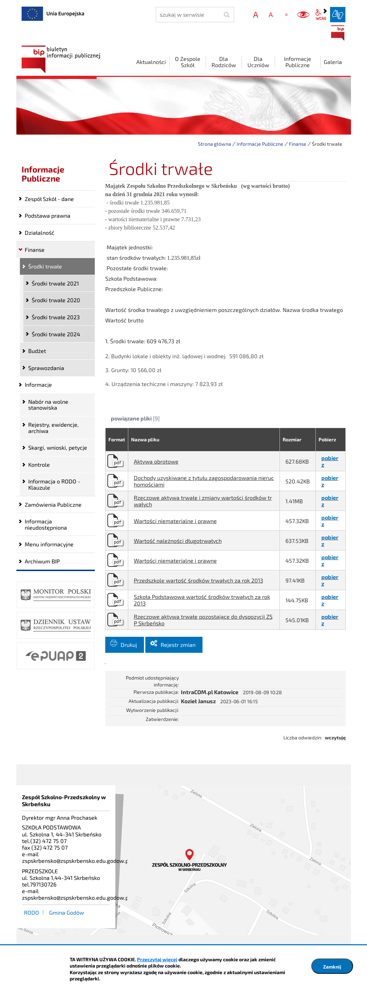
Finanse (297, 144)
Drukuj (129, 644)
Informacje (38, 384)
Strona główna (214, 144)
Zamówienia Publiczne (53, 504)
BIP (337, 33)
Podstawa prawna (47, 215)
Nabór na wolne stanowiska (48, 404)
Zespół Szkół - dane (49, 198)
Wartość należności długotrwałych (178, 540)
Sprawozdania (46, 367)
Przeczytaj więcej (157, 959)
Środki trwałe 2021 (55, 283)
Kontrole (39, 464)
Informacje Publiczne (260, 144)
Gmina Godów (66, 912)
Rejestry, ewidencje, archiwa (53, 427)
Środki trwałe (45, 266)
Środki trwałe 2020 (56, 300)
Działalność (39, 232)
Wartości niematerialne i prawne (175, 520)
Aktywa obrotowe (156, 461)
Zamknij (332, 967)
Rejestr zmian (178, 644)
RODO (31, 912)
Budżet (37, 350)
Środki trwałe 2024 (56, 334)
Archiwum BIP (42, 561)
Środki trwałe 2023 (56, 317)
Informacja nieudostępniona (46, 524)
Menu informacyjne (49, 544)
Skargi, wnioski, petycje (57, 447)
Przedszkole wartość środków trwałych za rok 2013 (198, 580)
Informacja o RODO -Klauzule (54, 484)
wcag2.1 (321, 14)
